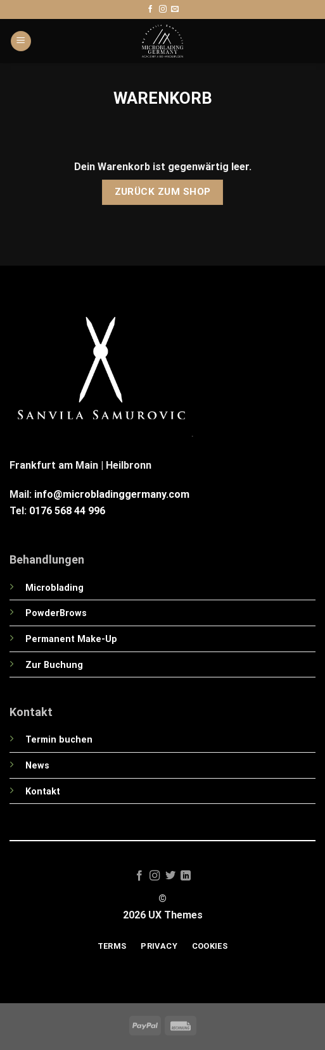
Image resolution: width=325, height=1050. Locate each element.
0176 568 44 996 (67, 511)
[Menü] (21, 41)
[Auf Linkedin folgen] (186, 876)
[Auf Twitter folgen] (170, 876)
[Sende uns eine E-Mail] (175, 9)
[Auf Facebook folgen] (150, 9)
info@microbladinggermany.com (111, 494)
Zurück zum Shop (163, 191)
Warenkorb (162, 98)
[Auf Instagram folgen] (163, 9)
